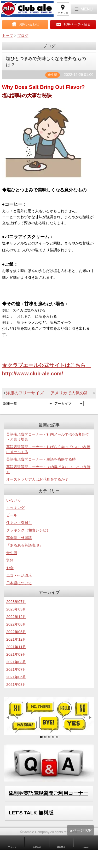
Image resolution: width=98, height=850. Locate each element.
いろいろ (13, 500)
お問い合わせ (29, 24)
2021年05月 (16, 677)
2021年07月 (16, 669)
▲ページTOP (80, 832)
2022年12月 (16, 617)
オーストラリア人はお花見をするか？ (37, 479)
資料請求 (61, 847)
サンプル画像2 (45, 737)
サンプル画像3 (49, 737)
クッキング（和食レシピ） (28, 530)
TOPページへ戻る (77, 24)
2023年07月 (16, 602)
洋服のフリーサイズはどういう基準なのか (28, 393)
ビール (11, 515)
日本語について (19, 583)
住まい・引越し (19, 523)
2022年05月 (16, 632)
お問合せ (37, 847)
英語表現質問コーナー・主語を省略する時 (41, 459)
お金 (10, 568)
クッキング (15, 508)
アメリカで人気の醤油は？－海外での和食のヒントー (73, 393)
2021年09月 (16, 654)
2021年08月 (16, 662)
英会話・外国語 (19, 538)
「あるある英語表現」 (24, 545)
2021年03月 (16, 684)
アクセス (63, 13)
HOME (86, 847)
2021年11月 (16, 647)
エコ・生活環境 (19, 575)
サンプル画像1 (41, 737)
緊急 (10, 560)
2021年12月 (16, 639)
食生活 (11, 553)
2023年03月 (16, 609)
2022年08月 (16, 624)
